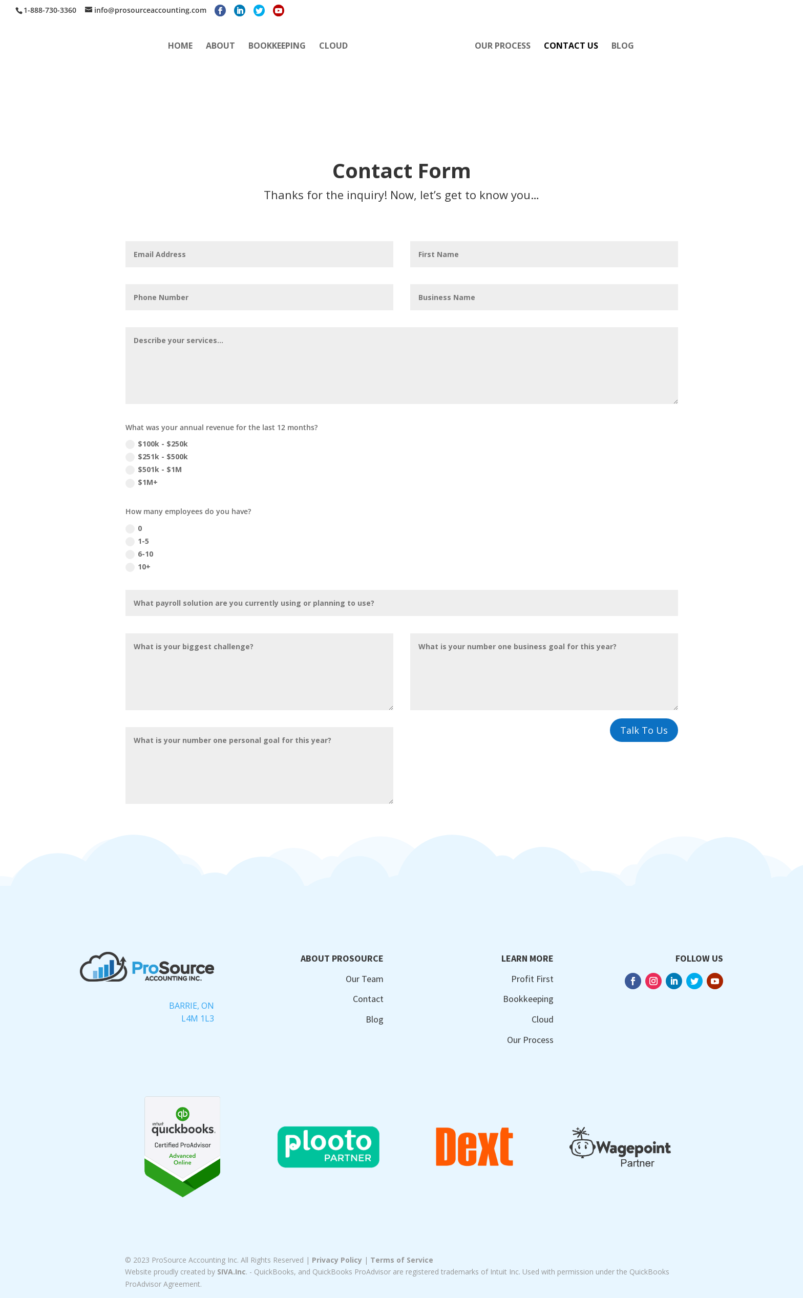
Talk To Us (644, 730)
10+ (138, 567)
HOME (139, 46)
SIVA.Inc (231, 1271)
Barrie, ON (191, 1005)
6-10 (139, 554)
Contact (368, 999)
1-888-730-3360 (50, 10)
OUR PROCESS (544, 46)
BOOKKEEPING (236, 46)
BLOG (663, 46)
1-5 (137, 541)
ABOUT (179, 46)
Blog (375, 1019)
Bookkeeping (528, 999)
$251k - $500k (156, 457)
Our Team (365, 979)
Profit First (532, 979)
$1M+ (141, 482)
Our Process (530, 1040)
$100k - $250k (156, 444)
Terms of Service (401, 1260)
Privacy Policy (337, 1260)
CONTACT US (612, 46)
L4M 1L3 (197, 1018)
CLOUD (292, 46)
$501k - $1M (153, 469)
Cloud (543, 1019)
